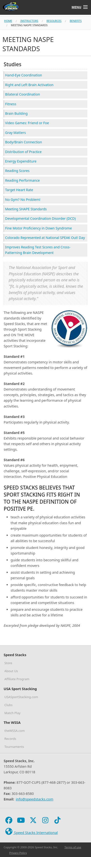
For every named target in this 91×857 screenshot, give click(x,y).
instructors (29, 21)
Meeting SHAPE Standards (26, 209)
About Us (11, 671)
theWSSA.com (14, 730)
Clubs (8, 705)
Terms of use (72, 847)
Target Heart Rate (19, 190)
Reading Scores (17, 170)
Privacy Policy (18, 853)
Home (8, 21)
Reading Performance (22, 180)
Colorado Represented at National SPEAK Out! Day (45, 237)
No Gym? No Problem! (22, 199)
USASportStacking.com (21, 697)
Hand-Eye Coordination (23, 75)
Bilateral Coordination (22, 94)
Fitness (10, 104)
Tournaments (14, 746)
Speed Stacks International (31, 831)
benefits (76, 21)
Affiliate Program (16, 679)
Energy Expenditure (20, 161)
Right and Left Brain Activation (29, 84)
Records (10, 738)
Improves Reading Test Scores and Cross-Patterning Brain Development (37, 250)
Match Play (12, 713)
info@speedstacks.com (34, 799)
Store (8, 663)
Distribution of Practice (23, 151)
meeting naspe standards (29, 25)
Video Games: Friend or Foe (27, 123)
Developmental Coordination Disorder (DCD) (40, 218)
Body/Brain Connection (23, 142)
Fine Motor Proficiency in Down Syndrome (38, 228)
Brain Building (16, 113)
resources (53, 21)
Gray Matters (15, 132)
